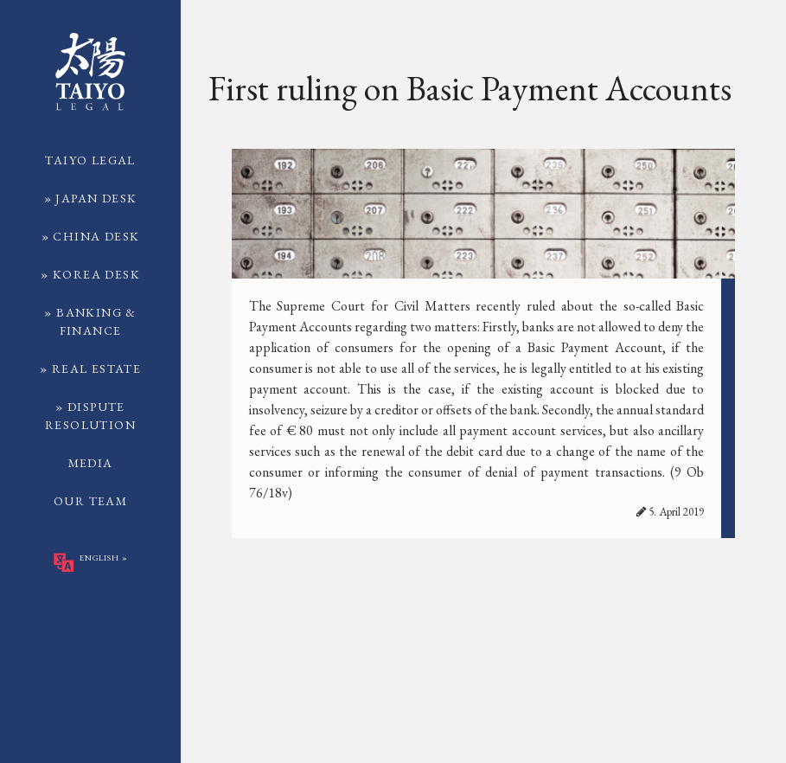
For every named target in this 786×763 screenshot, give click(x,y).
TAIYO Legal (90, 160)
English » (90, 562)
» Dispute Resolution (90, 416)
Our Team (90, 501)
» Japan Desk (90, 198)
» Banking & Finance (90, 321)
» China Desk (91, 236)
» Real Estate (90, 368)
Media (90, 463)
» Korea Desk (90, 274)
